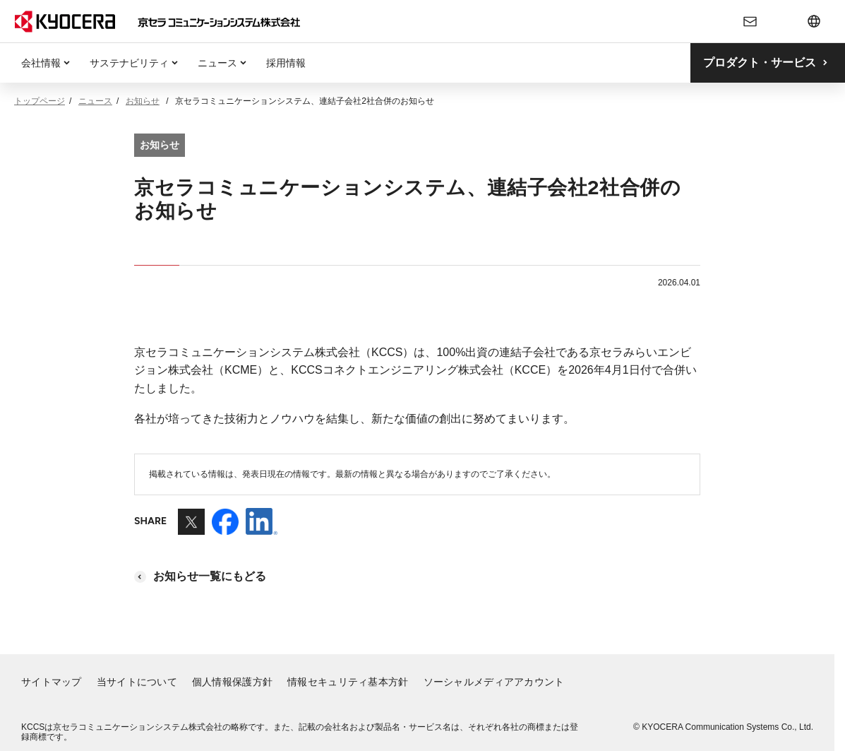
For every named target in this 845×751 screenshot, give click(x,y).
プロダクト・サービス (759, 63)
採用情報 (286, 63)
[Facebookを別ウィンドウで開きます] (225, 528)
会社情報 (41, 63)
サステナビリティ (129, 63)
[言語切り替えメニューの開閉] (814, 21)
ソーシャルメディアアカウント (494, 681)
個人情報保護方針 (232, 681)
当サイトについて (137, 681)
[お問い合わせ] (750, 21)
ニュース (217, 63)
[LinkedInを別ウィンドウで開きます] (261, 528)
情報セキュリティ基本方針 (347, 681)
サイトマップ (51, 681)
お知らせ (143, 101)
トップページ (39, 101)
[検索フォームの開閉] (783, 21)
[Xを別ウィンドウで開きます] (191, 528)
